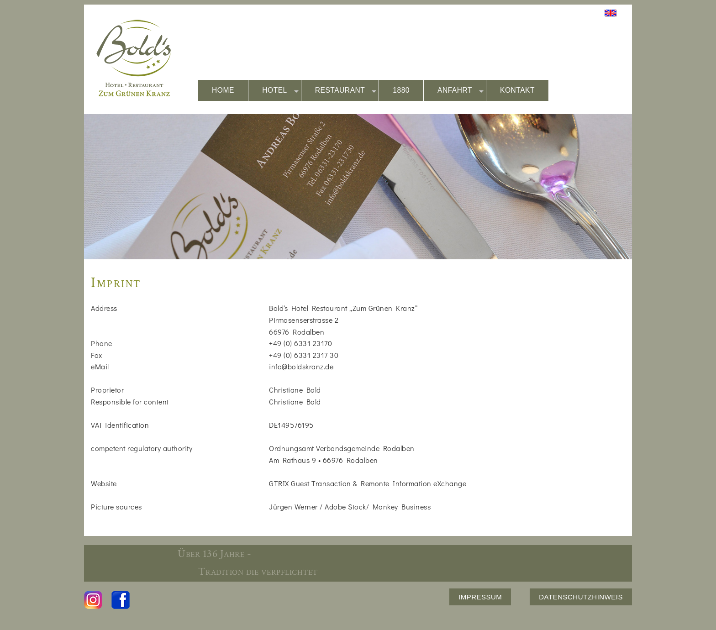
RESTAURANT (346, 90)
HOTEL (280, 90)
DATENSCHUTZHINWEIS (581, 597)
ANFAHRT (460, 90)
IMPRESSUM (480, 597)
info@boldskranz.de (301, 366)
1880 (401, 90)
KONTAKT (517, 90)
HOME (223, 90)
